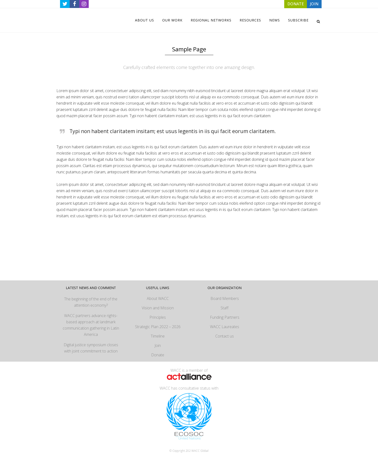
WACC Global (200, 451)
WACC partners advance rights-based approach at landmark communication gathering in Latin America (91, 325)
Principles (157, 317)
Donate (157, 355)
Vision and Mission (158, 308)
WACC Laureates (224, 326)
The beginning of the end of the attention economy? (90, 302)
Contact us (224, 336)
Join (158, 345)
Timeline (158, 336)
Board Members (224, 298)
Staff (225, 308)
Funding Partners (224, 317)
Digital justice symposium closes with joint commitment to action (91, 348)
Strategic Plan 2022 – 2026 (158, 326)
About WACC (158, 298)
